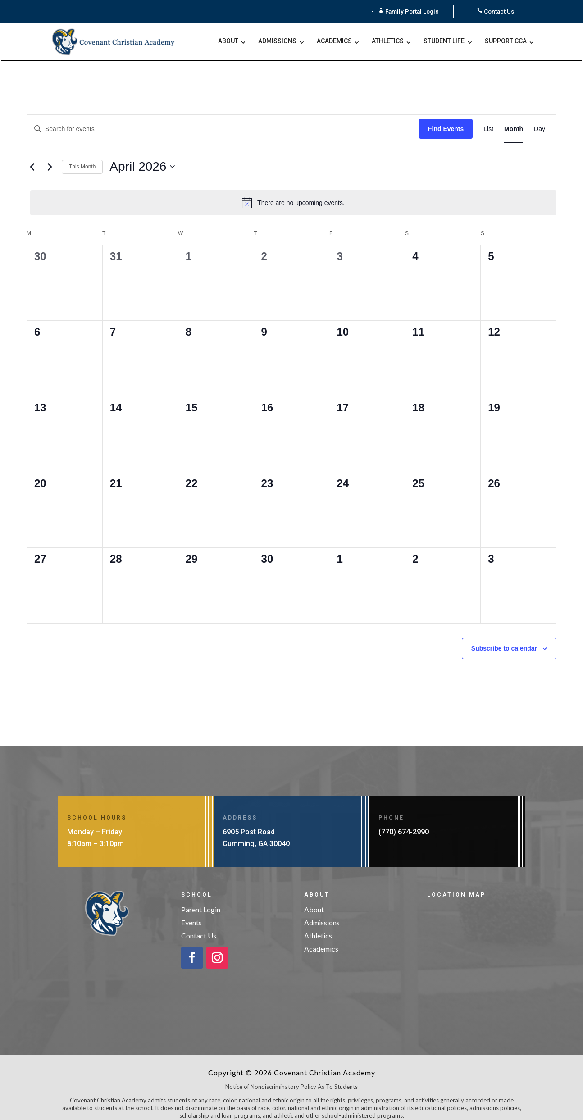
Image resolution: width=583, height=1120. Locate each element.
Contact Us (499, 11)
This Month (82, 156)
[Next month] (49, 156)
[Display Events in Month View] (513, 119)
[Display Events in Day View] (539, 119)
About (228, 41)
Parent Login (200, 899)
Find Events (446, 118)
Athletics (388, 41)
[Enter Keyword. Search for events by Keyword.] (223, 119)
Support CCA (506, 41)
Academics (334, 41)
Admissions (277, 41)
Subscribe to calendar (504, 638)
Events (191, 912)
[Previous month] (32, 156)
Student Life (444, 41)
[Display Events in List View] (488, 119)
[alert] (293, 192)
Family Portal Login (412, 11)
